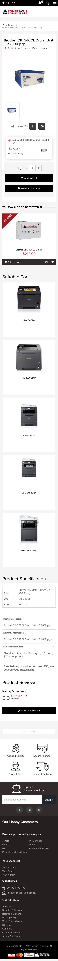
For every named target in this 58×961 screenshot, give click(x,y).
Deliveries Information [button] (13, 647)
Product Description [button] (12, 619)
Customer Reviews (11, 932)
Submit (49, 799)
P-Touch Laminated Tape (14, 852)
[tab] (29, 618)
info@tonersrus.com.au (19, 892)
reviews (26, 48)
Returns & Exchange (12, 914)
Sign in (7, 2)
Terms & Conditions (12, 921)
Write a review (40, 48)
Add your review (29, 710)
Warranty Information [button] (13, 633)
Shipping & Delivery (12, 910)
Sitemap (6, 925)
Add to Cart (29, 178)
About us (6, 906)
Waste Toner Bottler (39, 848)
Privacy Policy (9, 917)
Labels (5, 844)
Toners (5, 841)
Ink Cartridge (35, 841)
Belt (4, 848)
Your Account (9, 867)
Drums (32, 844)
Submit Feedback (11, 936)
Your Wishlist (8, 875)
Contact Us (8, 928)
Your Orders (8, 871)
